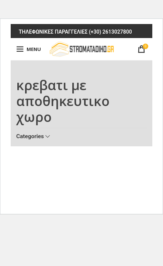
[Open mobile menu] (29, 49)
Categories (30, 136)
